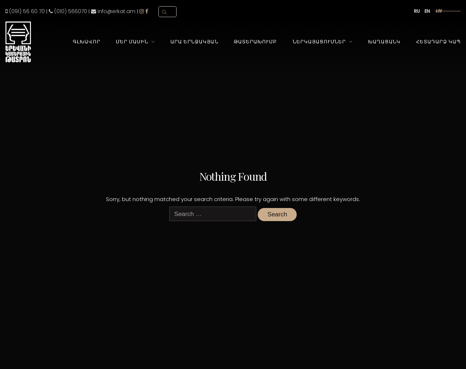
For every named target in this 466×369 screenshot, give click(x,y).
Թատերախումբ (255, 42)
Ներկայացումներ (319, 42)
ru (417, 11)
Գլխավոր (86, 42)
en (427, 11)
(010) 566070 (68, 11)
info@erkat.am (113, 11)
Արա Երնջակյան (194, 42)
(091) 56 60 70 (25, 11)
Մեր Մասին (132, 42)
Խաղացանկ (384, 42)
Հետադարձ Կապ (438, 42)
